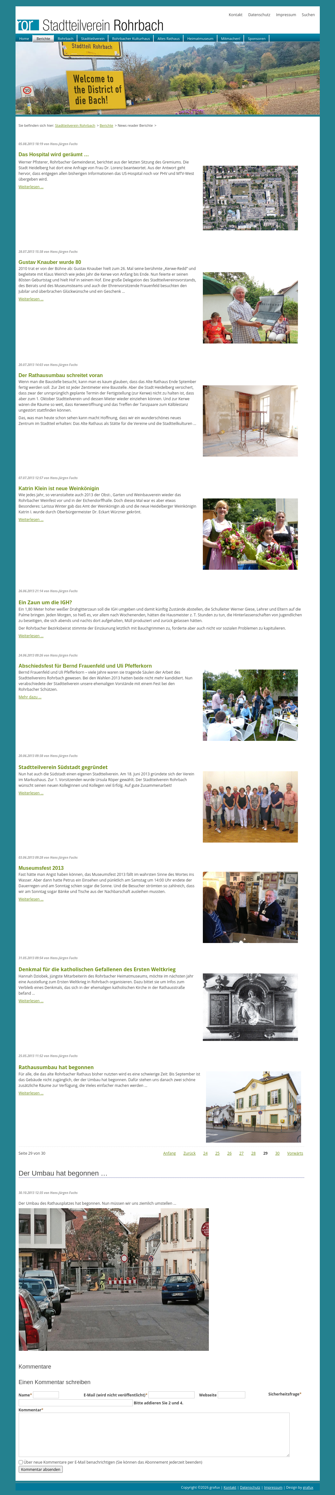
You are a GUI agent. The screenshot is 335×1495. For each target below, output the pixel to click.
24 (205, 1153)
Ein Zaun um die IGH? (45, 602)
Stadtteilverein (93, 38)
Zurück (190, 1153)
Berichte (43, 38)
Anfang (169, 1153)
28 (253, 1153)
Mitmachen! (231, 38)
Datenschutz (259, 14)
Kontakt (235, 14)
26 (229, 1153)
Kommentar (31, 1410)
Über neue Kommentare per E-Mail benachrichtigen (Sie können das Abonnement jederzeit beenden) (113, 1462)
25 (217, 1153)
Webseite (208, 1395)
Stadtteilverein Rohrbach (75, 125)
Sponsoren (256, 38)
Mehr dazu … (30, 697)
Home (24, 38)
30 (277, 1153)
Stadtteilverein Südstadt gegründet (63, 767)
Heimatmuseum (200, 38)
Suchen (308, 14)
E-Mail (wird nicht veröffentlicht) (116, 1395)
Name (26, 1395)
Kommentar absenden (41, 1469)
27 (241, 1153)
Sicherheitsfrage (284, 1394)
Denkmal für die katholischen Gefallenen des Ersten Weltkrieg (97, 969)
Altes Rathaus (169, 38)
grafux (308, 1487)
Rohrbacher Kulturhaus (131, 38)
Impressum (286, 14)
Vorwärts (295, 1153)
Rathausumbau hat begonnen (56, 1067)
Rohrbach (66, 38)
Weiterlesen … (31, 186)
